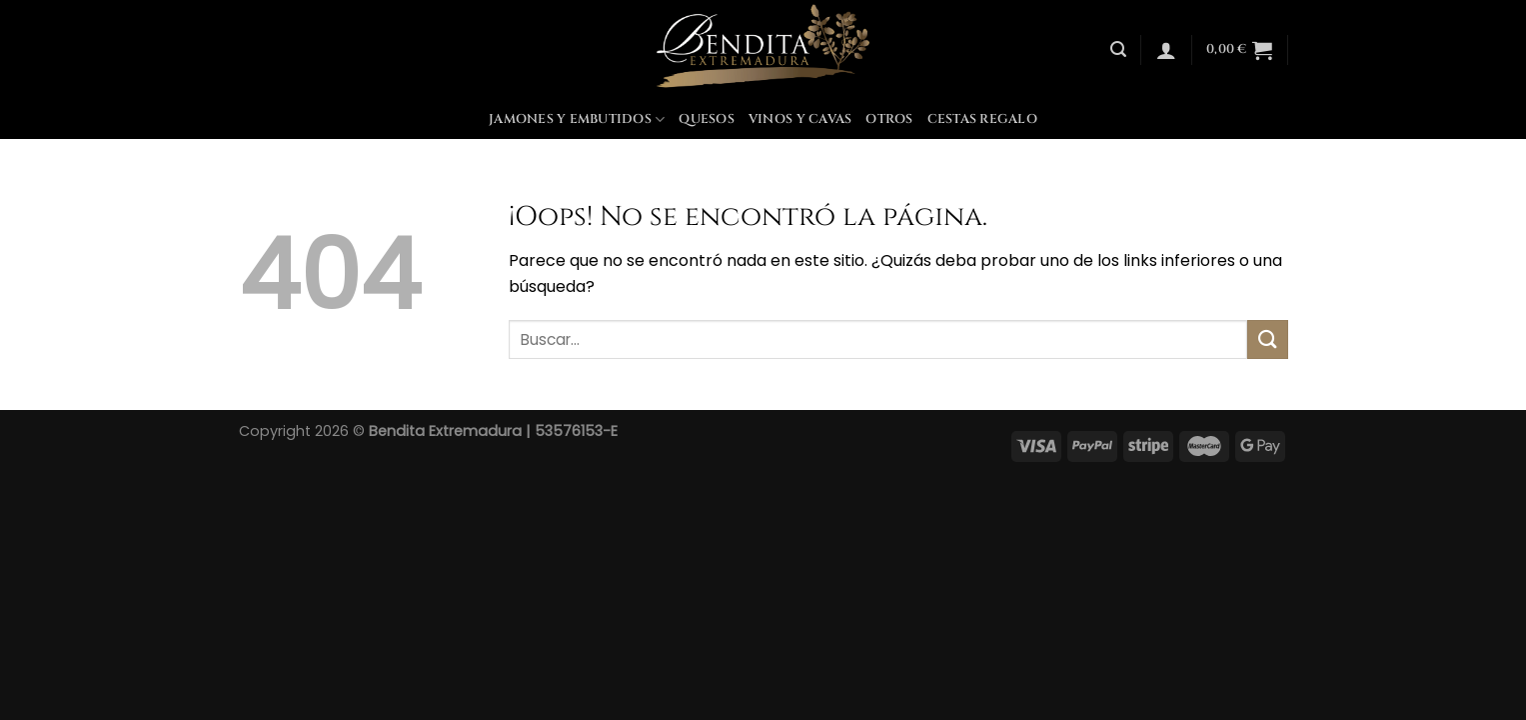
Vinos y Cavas (800, 119)
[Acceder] (1166, 50)
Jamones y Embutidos (577, 119)
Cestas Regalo (982, 119)
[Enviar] (1267, 339)
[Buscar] (1118, 49)
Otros (888, 119)
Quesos (707, 119)
